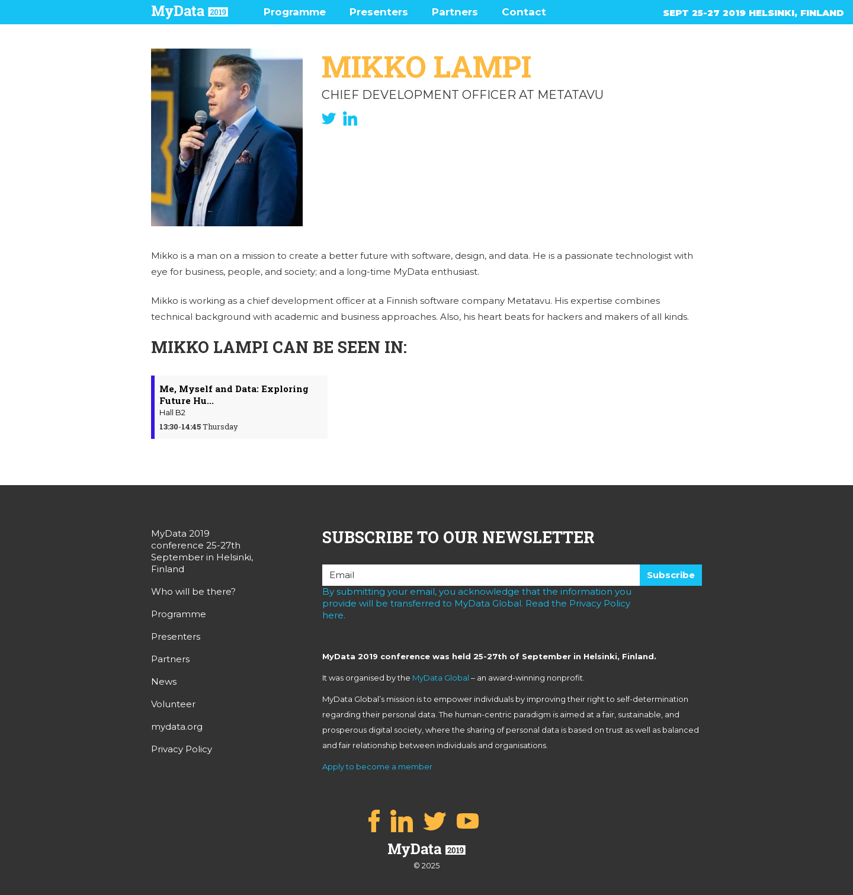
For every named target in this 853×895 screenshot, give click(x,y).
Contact (524, 12)
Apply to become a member (377, 766)
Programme (295, 12)
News (164, 681)
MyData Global (440, 677)
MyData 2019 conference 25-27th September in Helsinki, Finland (202, 551)
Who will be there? (193, 591)
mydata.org (177, 726)
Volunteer (173, 704)
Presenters (378, 12)
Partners (455, 12)
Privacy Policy (181, 749)
